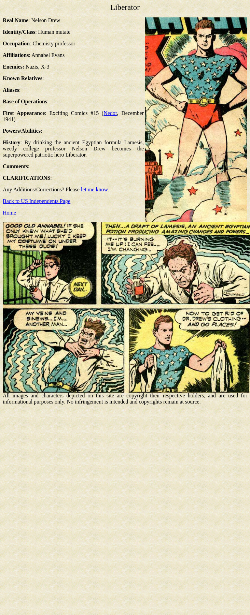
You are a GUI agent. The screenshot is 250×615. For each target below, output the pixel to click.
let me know (94, 189)
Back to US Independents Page (36, 201)
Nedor (110, 113)
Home (9, 213)
